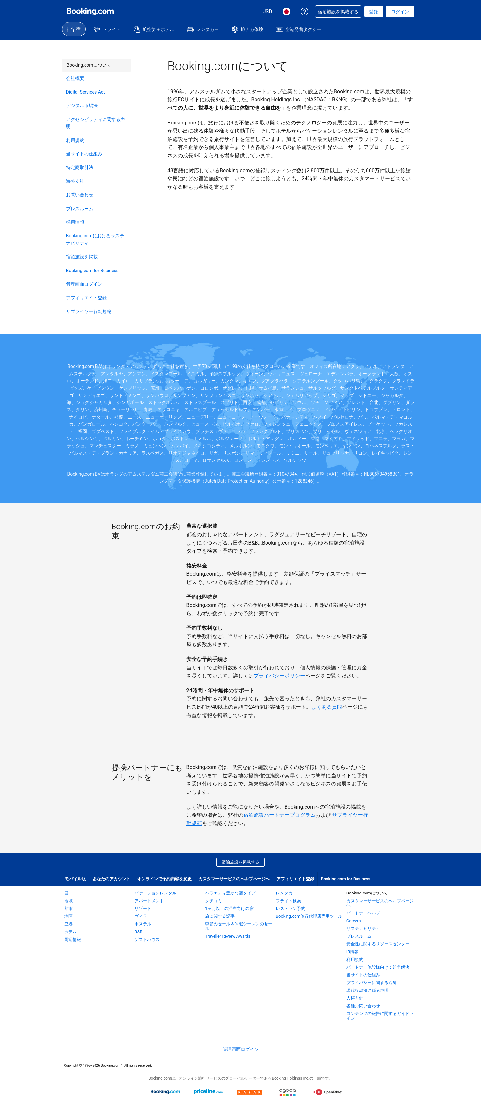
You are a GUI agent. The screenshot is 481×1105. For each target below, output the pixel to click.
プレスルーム (79, 208)
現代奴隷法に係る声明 (367, 990)
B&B (138, 931)
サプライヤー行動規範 (88, 311)
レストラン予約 (290, 908)
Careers (353, 920)
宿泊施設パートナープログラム (279, 815)
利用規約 (75, 140)
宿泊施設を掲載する (240, 862)
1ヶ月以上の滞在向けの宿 (229, 908)
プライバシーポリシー (279, 676)
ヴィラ (141, 916)
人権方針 (354, 998)
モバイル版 (75, 878)
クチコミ (213, 900)
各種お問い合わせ (363, 1005)
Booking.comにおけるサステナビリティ (95, 239)
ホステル (143, 924)
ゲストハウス (147, 939)
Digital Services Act (85, 91)
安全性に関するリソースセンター (377, 944)
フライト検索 (288, 900)
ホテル (70, 931)
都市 (68, 908)
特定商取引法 (79, 167)
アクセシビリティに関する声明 (95, 123)
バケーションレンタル (155, 893)
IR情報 (352, 951)
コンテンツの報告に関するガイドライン (380, 1016)
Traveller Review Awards (227, 936)
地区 (68, 916)
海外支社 (75, 181)
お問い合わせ (79, 194)
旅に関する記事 (220, 916)
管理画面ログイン (84, 284)
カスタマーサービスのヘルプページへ (234, 878)
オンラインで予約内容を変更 (164, 878)
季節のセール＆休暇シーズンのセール (238, 926)
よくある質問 (326, 707)
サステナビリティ (363, 928)
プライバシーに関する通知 (371, 982)
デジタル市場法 (82, 105)
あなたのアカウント (111, 878)
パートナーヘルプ (363, 913)
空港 (68, 924)
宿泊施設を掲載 (82, 256)
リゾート (143, 908)
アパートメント (149, 900)
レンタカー (286, 893)
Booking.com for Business (92, 270)
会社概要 (75, 78)
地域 (68, 900)
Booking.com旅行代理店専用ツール (309, 916)
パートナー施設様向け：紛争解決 (377, 967)
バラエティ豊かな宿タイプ (230, 893)
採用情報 (75, 222)
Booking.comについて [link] (86, 63)
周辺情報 (72, 939)
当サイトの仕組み (84, 153)
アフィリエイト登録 (86, 297)
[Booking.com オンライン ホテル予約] (90, 11)
